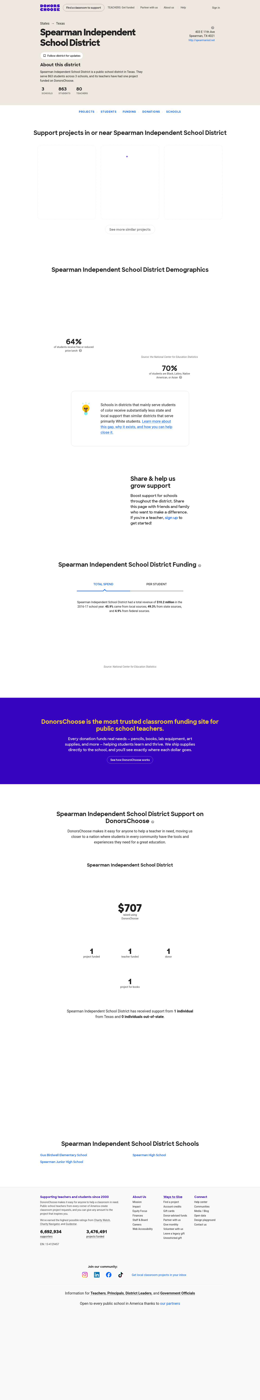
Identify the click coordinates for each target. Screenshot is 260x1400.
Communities (202, 1206)
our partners (170, 1303)
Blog (206, 1211)
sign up (171, 517)
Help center (200, 1202)
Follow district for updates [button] (62, 56)
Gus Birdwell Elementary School (63, 1155)
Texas (60, 23)
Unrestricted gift (172, 1237)
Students (109, 111)
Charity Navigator (50, 1224)
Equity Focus (140, 1211)
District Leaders (139, 1293)
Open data (200, 1215)
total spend (103, 584)
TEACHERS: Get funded (121, 7)
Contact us (200, 1224)
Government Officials (177, 1293)
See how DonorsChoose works (130, 760)
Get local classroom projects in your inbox (159, 1275)
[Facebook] (108, 1275)
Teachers (98, 1293)
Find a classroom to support (83, 7)
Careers (137, 1224)
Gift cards (169, 1211)
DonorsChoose (50, 7)
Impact (137, 1206)
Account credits (172, 1206)
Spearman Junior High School (61, 1162)
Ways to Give (172, 1197)
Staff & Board (140, 1220)
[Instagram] (85, 1275)
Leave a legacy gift (174, 1233)
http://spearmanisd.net (202, 40)
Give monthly (170, 1224)
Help (183, 7)
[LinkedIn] (97, 1275)
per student (156, 584)
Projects (86, 111)
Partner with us (149, 7)
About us (169, 7)
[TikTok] (120, 1275)
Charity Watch (102, 1220)
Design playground (204, 1220)
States (45, 23)
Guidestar (71, 1224)
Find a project (171, 1202)
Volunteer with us (173, 1229)
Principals (115, 1293)
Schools (173, 111)
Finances (138, 1215)
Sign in (216, 7)
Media (197, 1211)
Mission (137, 1202)
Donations (151, 111)
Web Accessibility (143, 1229)
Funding (129, 111)
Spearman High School (149, 1155)
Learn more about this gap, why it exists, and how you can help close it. (136, 427)
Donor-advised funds (175, 1215)
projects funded (107, 1233)
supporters (60, 1233)
